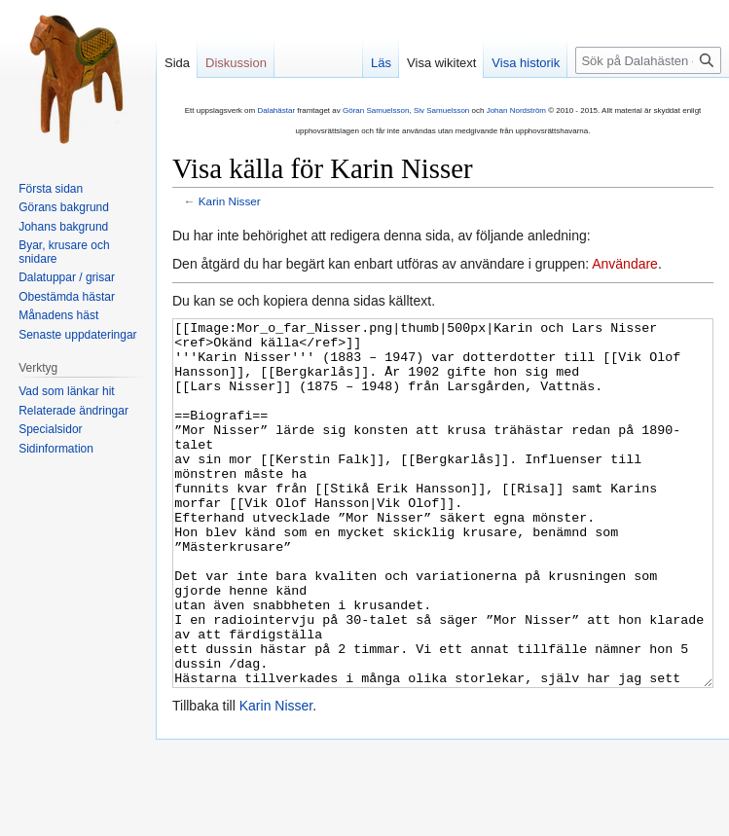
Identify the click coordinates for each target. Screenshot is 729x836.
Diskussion (236, 62)
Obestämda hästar (66, 297)
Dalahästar (276, 110)
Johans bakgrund (63, 227)
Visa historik (526, 62)
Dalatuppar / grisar (66, 277)
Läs (381, 62)
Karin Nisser (230, 201)
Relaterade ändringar (73, 411)
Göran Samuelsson (376, 110)
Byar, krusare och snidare (63, 252)
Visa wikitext (441, 62)
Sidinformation (55, 448)
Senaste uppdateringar (77, 335)
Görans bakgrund (63, 207)
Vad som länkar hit (66, 391)
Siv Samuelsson (441, 110)
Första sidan (50, 189)
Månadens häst (58, 315)
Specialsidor (50, 429)
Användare (625, 264)
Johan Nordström (516, 110)
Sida (177, 62)
